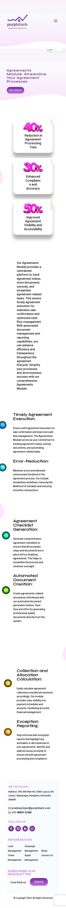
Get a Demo (15, 90)
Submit (38, 882)
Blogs (44, 850)
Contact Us (47, 855)
